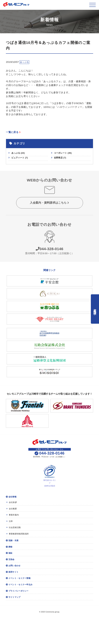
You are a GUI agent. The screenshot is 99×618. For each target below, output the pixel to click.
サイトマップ (13, 597)
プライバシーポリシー (17, 591)
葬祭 (9, 547)
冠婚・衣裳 (12, 540)
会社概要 (12, 509)
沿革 (10, 521)
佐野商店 (60, 157)
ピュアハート (19, 157)
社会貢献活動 (14, 527)
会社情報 (11, 497)
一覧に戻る (13, 132)
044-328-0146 (49, 249)
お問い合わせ (13, 565)
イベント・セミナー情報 (18, 578)
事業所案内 (13, 515)
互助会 (10, 559)
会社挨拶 (12, 502)
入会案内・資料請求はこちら (49, 202)
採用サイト (12, 572)
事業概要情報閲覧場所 (18, 534)
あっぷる (18, 153)
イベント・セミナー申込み (19, 584)
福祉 (9, 553)
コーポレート (63, 153)
